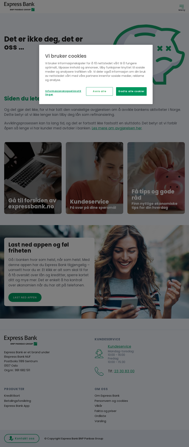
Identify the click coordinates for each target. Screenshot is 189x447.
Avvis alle (99, 91)
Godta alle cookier (131, 91)
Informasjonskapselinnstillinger (63, 93)
